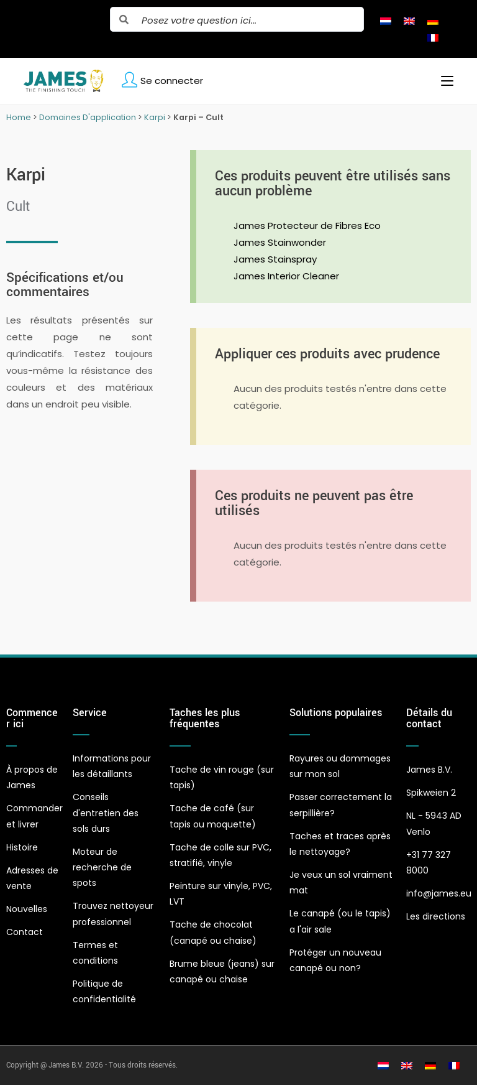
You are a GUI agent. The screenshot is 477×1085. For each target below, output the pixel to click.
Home (18, 117)
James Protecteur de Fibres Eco (307, 225)
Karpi (154, 117)
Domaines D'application (87, 117)
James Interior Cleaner (286, 275)
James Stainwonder (280, 242)
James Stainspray (275, 259)
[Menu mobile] (442, 81)
